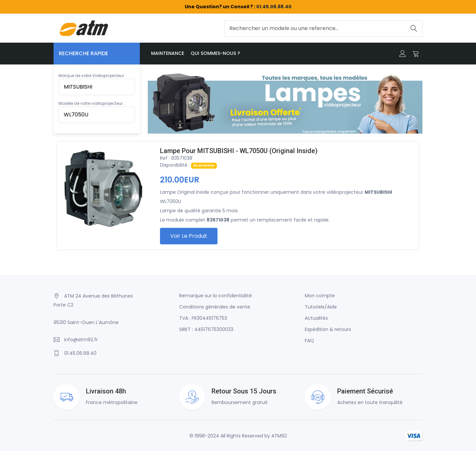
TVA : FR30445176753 (203, 318)
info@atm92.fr (81, 339)
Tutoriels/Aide (321, 307)
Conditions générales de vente (214, 307)
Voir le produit (188, 236)
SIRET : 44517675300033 (206, 329)
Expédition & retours (328, 329)
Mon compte (320, 295)
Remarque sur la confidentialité (215, 295)
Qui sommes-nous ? (215, 53)
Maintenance (167, 53)
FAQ (309, 340)
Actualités (316, 318)
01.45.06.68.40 (274, 6)
